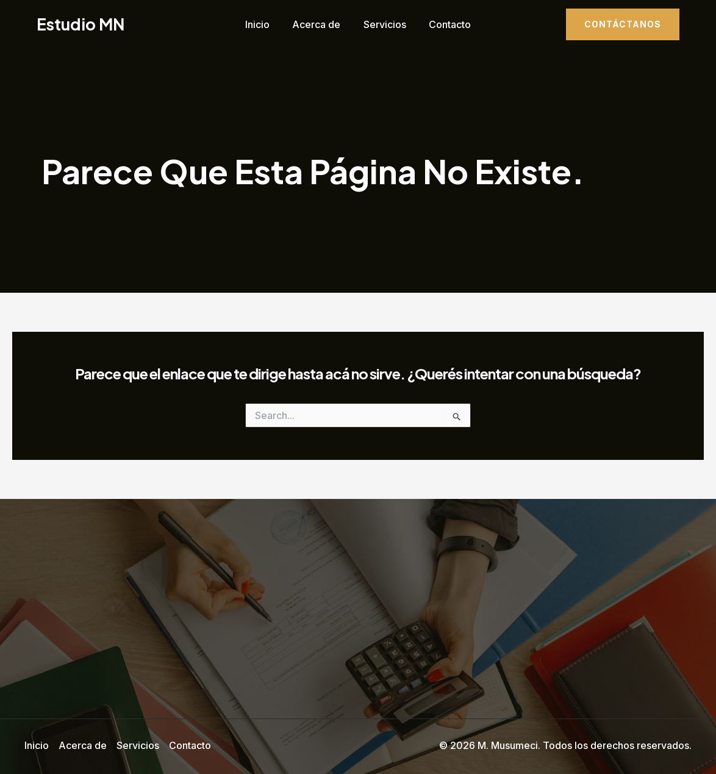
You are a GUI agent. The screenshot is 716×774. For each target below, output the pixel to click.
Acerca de (318, 24)
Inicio (262, 24)
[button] (622, 24)
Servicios (383, 24)
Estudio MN (80, 24)
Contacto (445, 24)
